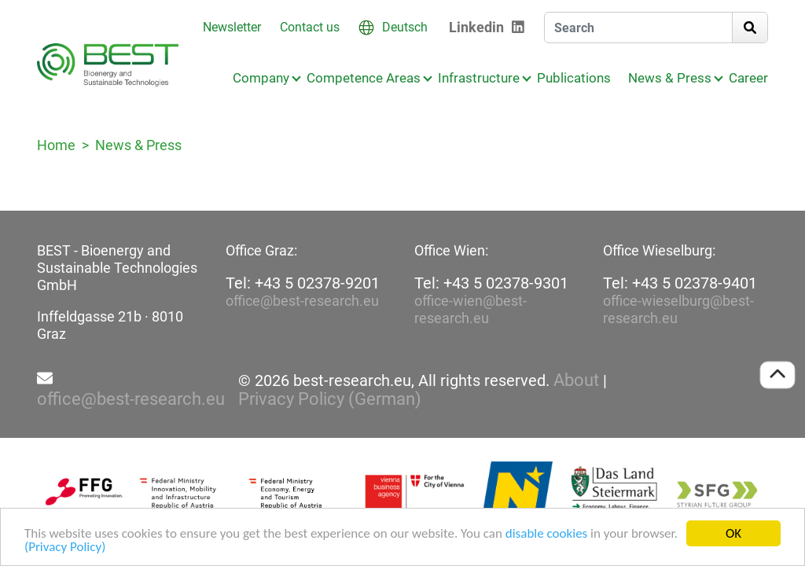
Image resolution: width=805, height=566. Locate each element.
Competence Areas (364, 78)
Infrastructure (479, 78)
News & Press (669, 78)
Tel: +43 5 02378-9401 (680, 283)
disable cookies (546, 534)
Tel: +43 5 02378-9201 (303, 283)
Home (56, 145)
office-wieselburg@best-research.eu (678, 309)
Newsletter (232, 27)
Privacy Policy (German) (329, 399)
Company (261, 78)
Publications (574, 78)
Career (748, 78)
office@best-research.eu (302, 300)
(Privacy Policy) (64, 547)
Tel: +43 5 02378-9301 (491, 283)
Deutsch (405, 27)
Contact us (310, 27)
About (576, 380)
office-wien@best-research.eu (470, 309)
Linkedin (476, 27)
